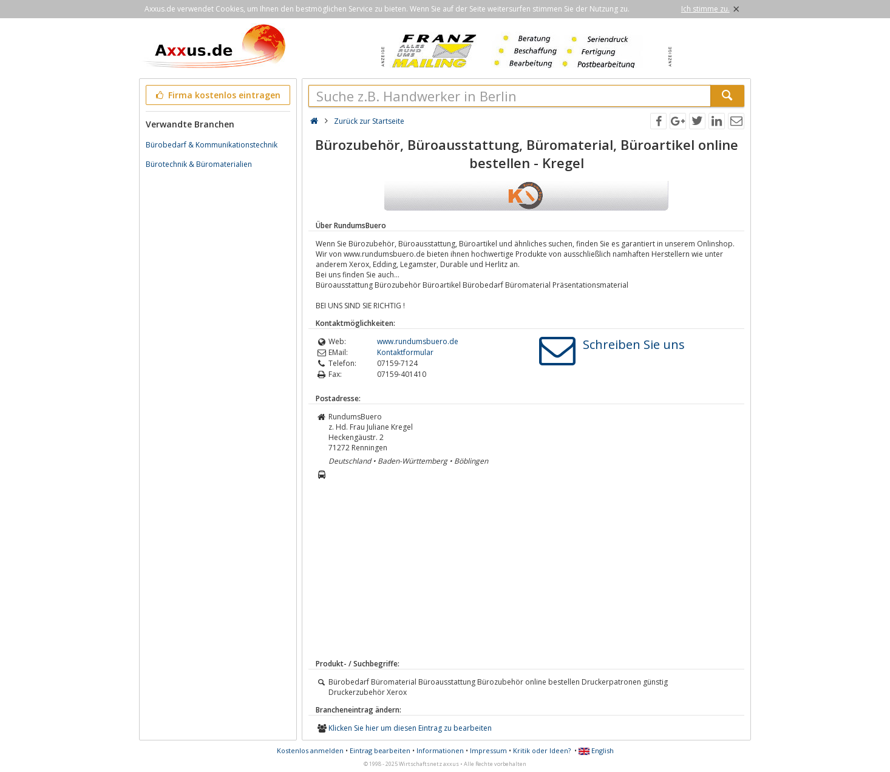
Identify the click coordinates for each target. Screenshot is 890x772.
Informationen (440, 750)
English (596, 750)
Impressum (488, 750)
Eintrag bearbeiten (380, 750)
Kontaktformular (405, 352)
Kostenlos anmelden (310, 750)
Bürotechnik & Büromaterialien (199, 164)
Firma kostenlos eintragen (217, 95)
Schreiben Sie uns (634, 344)
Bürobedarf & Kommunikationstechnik (211, 145)
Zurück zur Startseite (369, 121)
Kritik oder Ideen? (542, 750)
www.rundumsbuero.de (417, 341)
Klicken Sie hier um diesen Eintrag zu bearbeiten (410, 728)
